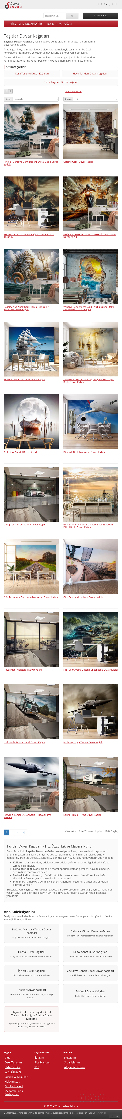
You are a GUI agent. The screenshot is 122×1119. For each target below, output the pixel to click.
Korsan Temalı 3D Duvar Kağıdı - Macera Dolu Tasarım (29, 230)
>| (23, 827)
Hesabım (70, 1058)
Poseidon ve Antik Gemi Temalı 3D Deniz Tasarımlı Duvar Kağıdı (26, 302)
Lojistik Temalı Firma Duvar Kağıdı (82, 809)
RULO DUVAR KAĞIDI (59, 24)
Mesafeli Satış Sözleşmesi (14, 1093)
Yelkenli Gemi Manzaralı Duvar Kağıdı (24, 374)
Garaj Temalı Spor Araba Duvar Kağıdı (24, 519)
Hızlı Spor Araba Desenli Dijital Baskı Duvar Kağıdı (90, 664)
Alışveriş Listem (74, 1068)
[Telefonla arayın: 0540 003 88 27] (98, 4)
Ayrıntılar (102, 1112)
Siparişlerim (72, 1063)
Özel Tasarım (13, 1063)
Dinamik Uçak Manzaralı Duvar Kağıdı (84, 446)
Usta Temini (12, 1068)
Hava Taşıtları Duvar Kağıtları (61, 75)
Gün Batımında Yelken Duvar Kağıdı (83, 591)
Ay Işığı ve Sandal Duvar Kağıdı (20, 446)
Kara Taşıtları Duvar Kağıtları (22, 75)
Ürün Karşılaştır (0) (73, 86)
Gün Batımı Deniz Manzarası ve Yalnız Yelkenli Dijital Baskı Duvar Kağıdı (88, 520)
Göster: (68, 93)
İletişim (39, 1058)
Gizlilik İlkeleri (14, 1087)
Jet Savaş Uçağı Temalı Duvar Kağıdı (82, 736)
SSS (36, 1068)
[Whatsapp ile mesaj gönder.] (101, 4)
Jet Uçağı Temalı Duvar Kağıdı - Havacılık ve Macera (27, 810)
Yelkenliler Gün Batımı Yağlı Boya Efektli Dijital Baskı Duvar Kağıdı (88, 375)
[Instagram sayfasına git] (92, 1098)
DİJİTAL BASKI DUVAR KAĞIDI (26, 24)
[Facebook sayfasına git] (82, 1098)
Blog (7, 1058)
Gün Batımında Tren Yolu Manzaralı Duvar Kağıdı (31, 591)
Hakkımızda (12, 1082)
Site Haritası (42, 1063)
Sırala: (8, 93)
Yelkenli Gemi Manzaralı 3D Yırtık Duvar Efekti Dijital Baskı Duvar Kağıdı (88, 302)
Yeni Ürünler (13, 1073)
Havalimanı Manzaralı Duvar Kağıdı (23, 664)
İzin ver (114, 1116)
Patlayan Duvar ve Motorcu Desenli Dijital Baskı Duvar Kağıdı (89, 230)
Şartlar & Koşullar (16, 1077)
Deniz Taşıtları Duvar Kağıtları (99, 75)
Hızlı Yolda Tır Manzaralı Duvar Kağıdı (24, 736)
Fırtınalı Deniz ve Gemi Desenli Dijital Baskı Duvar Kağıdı (31, 157)
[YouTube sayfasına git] (102, 1098)
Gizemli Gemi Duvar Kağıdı (78, 156)
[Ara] (72, 16)
